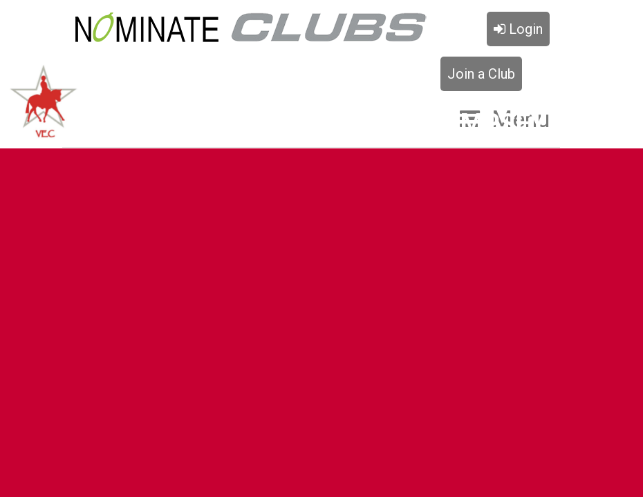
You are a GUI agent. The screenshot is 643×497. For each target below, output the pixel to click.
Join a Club (481, 74)
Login (518, 29)
